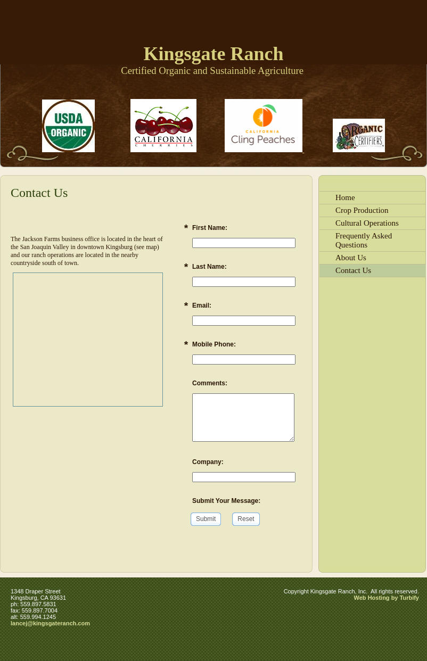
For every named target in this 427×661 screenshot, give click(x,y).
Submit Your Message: (226, 501)
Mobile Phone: (214, 344)
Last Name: (209, 266)
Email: (201, 305)
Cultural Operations (367, 223)
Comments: (209, 383)
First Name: (209, 228)
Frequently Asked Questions (363, 240)
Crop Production (362, 210)
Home (345, 197)
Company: (208, 462)
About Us (350, 257)
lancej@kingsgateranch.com (50, 623)
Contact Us (353, 270)
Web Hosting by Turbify (386, 597)
